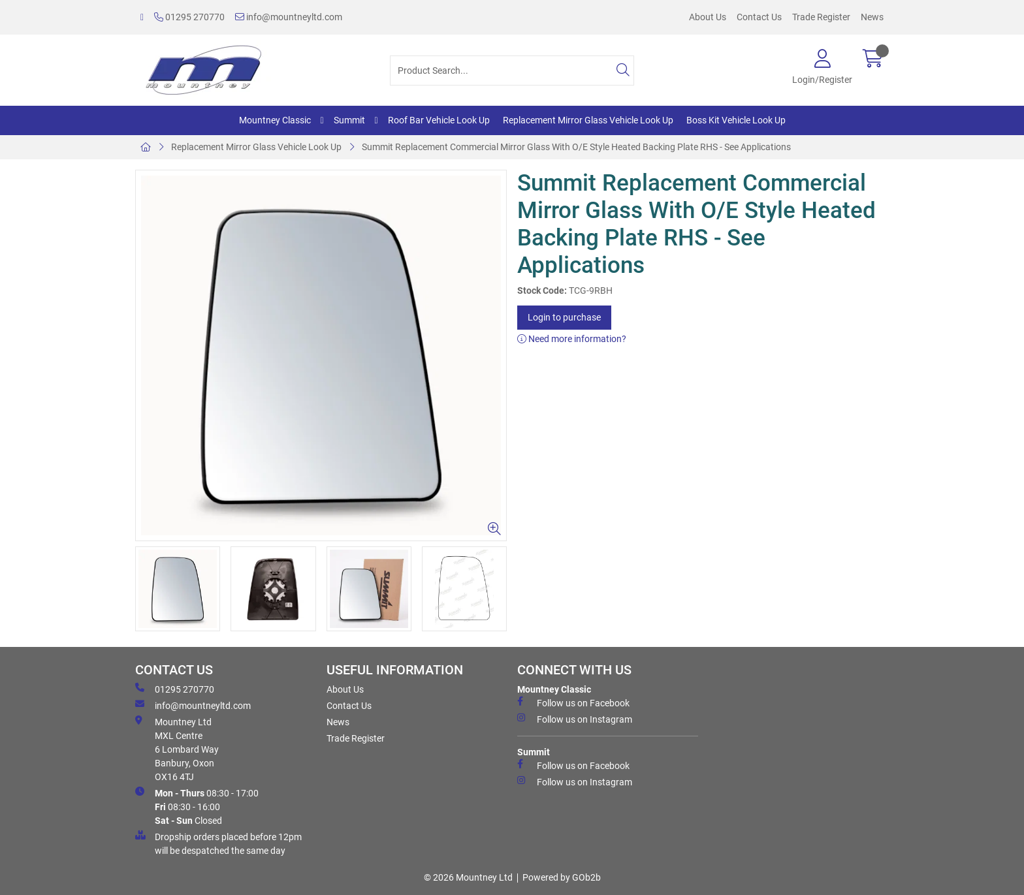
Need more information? (571, 339)
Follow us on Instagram (574, 719)
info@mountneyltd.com (288, 17)
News (872, 17)
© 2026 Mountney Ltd (468, 877)
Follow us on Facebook (573, 702)
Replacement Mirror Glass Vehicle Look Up (588, 120)
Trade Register (821, 17)
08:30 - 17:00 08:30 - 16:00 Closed (197, 806)
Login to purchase (564, 317)
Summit (349, 120)
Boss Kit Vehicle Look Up (736, 120)
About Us (707, 17)
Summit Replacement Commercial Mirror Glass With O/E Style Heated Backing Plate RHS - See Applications (576, 147)
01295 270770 (189, 17)
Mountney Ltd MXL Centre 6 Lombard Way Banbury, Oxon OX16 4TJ (177, 748)
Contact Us (759, 17)
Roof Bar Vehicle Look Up (439, 120)
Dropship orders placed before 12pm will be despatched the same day (218, 843)
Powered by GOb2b (561, 877)
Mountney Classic (275, 120)
